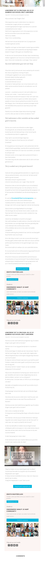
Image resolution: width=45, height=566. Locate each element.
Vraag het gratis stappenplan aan (22, 486)
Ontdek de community (22, 298)
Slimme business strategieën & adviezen (20, 15)
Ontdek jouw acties (12, 279)
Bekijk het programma (22, 269)
